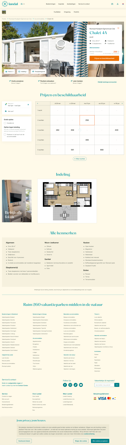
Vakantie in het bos (69, 360)
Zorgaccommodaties (69, 342)
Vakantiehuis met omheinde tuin (72, 325)
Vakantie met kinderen (100, 335)
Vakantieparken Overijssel (9, 339)
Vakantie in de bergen (69, 369)
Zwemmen (97, 371)
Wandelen (97, 365)
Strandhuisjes (36, 360)
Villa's (34, 366)
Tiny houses (36, 363)
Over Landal (35, 396)
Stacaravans (36, 358)
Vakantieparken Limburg (8, 333)
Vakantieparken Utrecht (8, 342)
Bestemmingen (50, 4)
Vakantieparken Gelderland (9, 328)
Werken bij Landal (37, 402)
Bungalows (36, 344)
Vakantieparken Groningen (9, 331)
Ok (117, 385)
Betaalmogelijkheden (7, 404)
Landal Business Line (68, 399)
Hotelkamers (36, 349)
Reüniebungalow (68, 333)
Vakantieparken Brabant (8, 317)
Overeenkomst (6, 402)
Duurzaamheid (36, 399)
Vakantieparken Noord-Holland (10, 336)
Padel (95, 362)
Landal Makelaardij (68, 404)
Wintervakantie (98, 320)
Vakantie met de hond (100, 325)
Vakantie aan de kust (69, 358)
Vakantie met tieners (99, 344)
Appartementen (37, 341)
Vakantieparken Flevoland (9, 322)
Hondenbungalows (69, 350)
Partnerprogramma (37, 407)
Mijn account (5, 399)
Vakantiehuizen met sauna (71, 347)
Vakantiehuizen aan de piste (71, 336)
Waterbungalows (37, 369)
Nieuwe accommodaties (8, 363)
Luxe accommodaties (69, 331)
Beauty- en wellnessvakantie (102, 328)
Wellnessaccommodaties (70, 339)
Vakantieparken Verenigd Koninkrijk (42, 331)
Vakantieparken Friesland (8, 325)
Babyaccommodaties (69, 317)
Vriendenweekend (99, 331)
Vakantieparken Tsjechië (39, 328)
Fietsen (96, 354)
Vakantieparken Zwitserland (40, 333)
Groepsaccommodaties (70, 320)
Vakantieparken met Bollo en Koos (103, 347)
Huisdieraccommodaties (70, 322)
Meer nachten (80, 159)
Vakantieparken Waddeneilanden (10, 345)
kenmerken (94, 47)
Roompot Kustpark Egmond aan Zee (102, 29)
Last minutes (5, 358)
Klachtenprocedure (7, 407)
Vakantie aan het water (70, 363)
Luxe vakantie (98, 317)
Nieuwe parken (6, 360)
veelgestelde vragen (14, 383)
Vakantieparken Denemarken (40, 320)
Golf (95, 357)
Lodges (35, 352)
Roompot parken (6, 366)
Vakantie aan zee (68, 366)
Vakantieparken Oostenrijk (40, 325)
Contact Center (23, 385)
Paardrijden (97, 360)
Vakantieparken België (39, 317)
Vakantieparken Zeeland (8, 347)
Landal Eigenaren (67, 402)
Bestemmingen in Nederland (10, 314)
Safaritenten (36, 355)
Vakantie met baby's (99, 338)
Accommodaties (37, 338)
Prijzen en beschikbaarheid (104, 58)
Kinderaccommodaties (70, 328)
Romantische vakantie (100, 322)
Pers (33, 410)
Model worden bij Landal (39, 404)
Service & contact (84, 4)
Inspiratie (61, 4)
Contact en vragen (7, 396)
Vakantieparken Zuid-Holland (9, 350)
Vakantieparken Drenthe (8, 320)
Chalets (35, 347)
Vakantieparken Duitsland (39, 322)
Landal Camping (67, 396)
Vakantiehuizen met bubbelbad (72, 345)
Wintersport (97, 368)
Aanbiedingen (71, 4)
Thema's (96, 314)
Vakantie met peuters (100, 341)
